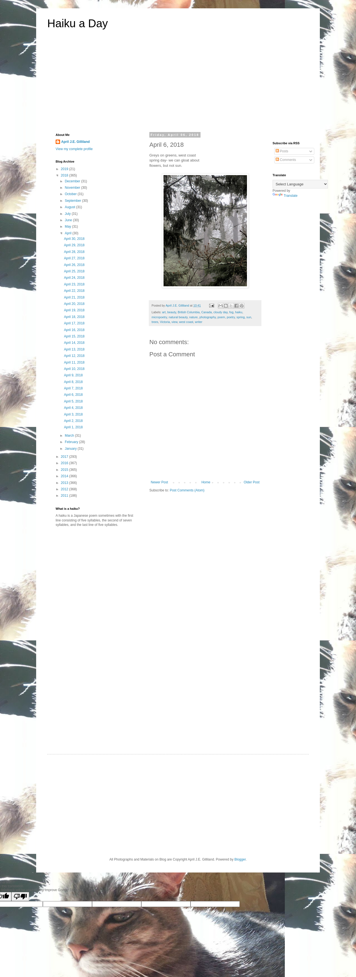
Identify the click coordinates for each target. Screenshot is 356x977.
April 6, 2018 (73, 395)
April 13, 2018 (74, 349)
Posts (282, 151)
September (73, 201)
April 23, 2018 (74, 284)
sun (248, 317)
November (73, 188)
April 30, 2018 (74, 239)
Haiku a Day (77, 23)
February (72, 442)
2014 (65, 476)
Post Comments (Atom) (187, 490)
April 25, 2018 (74, 271)
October (71, 194)
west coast (186, 322)
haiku (238, 312)
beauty (171, 312)
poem (221, 317)
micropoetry (159, 317)
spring (240, 317)
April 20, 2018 (74, 304)
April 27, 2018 (74, 258)
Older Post (251, 482)
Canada (206, 312)
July (68, 214)
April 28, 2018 (74, 252)
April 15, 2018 (74, 336)
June (69, 220)
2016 (65, 463)
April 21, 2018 (74, 297)
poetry (231, 317)
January (71, 449)
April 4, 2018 (73, 408)
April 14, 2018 (74, 343)
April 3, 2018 (73, 414)
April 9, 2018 (73, 375)
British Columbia (189, 312)
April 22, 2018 (74, 291)
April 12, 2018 (74, 356)
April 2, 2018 (73, 421)
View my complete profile (74, 149)
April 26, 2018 (74, 265)
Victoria (165, 322)
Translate (285, 196)
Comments (286, 160)
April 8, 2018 (73, 382)
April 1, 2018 (73, 427)
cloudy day (221, 312)
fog (231, 312)
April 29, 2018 (74, 245)
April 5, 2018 (73, 401)
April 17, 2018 (74, 323)
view (174, 322)
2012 (65, 489)
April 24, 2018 (74, 278)
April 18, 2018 (74, 317)
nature (193, 317)
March (70, 435)
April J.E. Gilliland (75, 142)
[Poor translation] (20, 896)
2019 (65, 169)
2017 (65, 457)
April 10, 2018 (74, 369)
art (164, 312)
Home (205, 482)
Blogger (240, 859)
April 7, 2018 (73, 388)
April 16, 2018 (74, 330)
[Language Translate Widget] (300, 184)
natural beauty (178, 317)
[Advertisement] (178, 84)
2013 (65, 483)
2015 (65, 470)
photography (207, 317)
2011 (65, 496)
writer (198, 322)
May (68, 226)
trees (155, 322)
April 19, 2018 (74, 310)
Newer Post (159, 482)
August (70, 207)
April (68, 233)
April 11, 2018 (74, 362)
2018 (65, 175)
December (73, 181)
